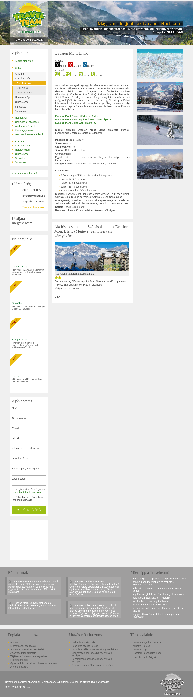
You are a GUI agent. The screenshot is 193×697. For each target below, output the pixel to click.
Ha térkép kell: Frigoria (145, 657)
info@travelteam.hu (33, 196)
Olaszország (22, 102)
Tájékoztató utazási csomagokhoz (28, 656)
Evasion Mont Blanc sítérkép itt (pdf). (76, 116)
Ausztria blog (140, 649)
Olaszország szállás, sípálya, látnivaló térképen (92, 654)
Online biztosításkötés (83, 642)
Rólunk (14, 642)
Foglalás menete (19, 659)
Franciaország (23, 78)
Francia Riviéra (25, 92)
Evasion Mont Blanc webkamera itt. (75, 123)
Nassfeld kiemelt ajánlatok (27, 134)
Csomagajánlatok (23, 130)
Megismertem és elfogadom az (28, 490)
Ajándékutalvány (19, 666)
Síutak (17, 68)
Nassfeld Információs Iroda (147, 652)
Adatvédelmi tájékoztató (23, 652)
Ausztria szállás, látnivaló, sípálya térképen (95, 649)
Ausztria (19, 73)
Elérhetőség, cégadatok (23, 646)
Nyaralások (19, 118)
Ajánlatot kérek (29, 510)
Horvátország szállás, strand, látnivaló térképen (92, 660)
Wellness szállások (24, 126)
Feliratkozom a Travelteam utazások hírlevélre (28, 498)
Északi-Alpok (24, 83)
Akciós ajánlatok (22, 61)
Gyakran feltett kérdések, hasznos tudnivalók (34, 663)
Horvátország (22, 97)
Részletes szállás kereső (85, 646)
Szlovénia (20, 111)
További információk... (34, 207)
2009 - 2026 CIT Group (17, 687)
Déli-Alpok (22, 87)
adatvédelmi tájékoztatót (28, 492)
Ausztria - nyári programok (147, 642)
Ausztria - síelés (141, 646)
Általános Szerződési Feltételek (27, 649)
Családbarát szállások (25, 122)
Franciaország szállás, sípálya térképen (93, 665)
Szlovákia (20, 106)
